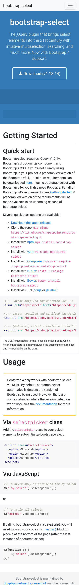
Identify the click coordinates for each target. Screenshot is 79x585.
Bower (31, 280)
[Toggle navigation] (70, 6)
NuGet (31, 271)
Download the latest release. (31, 223)
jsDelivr (51, 290)
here (29, 183)
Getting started (60, 192)
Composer (34, 261)
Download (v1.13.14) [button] (39, 73)
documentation (46, 404)
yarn (30, 252)
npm (30, 242)
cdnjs (37, 290)
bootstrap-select (17, 5)
